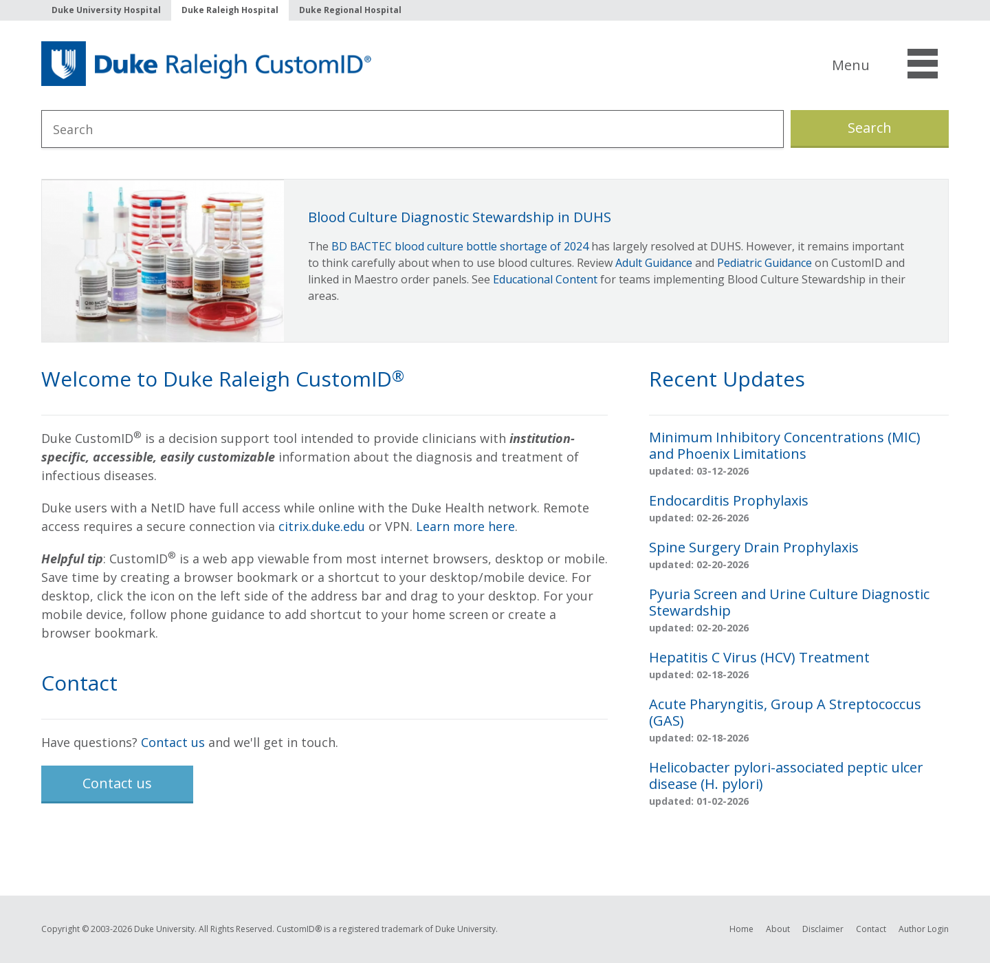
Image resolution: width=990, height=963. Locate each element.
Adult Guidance (653, 262)
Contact (871, 929)
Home (741, 929)
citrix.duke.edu (321, 526)
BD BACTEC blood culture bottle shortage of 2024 (459, 246)
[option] (495, 261)
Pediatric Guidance (764, 262)
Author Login (924, 929)
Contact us (173, 742)
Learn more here (465, 526)
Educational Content (545, 279)
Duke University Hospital (106, 10)
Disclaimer (823, 929)
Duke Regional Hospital (350, 10)
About (778, 929)
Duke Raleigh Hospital (230, 10)
